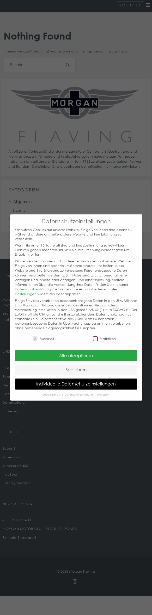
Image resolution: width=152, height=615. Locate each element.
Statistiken (104, 333)
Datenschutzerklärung (33, 284)
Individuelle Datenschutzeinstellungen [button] (76, 378)
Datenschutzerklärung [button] (79, 389)
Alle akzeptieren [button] (76, 350)
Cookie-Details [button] (51, 389)
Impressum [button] (103, 389)
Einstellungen (25, 288)
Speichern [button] (76, 364)
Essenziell (43, 333)
